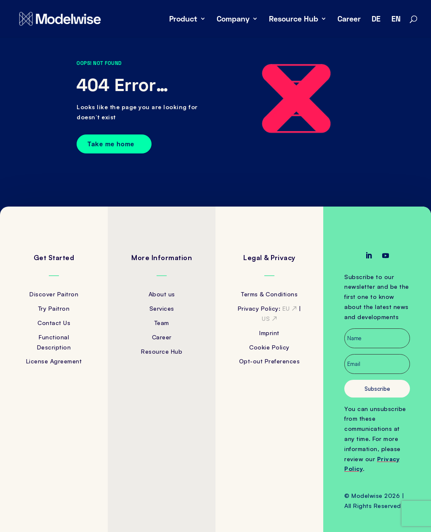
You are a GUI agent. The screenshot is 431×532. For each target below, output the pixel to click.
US (269, 318)
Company (233, 19)
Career (349, 19)
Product (183, 19)
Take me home (111, 144)
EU (289, 308)
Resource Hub (293, 19)
